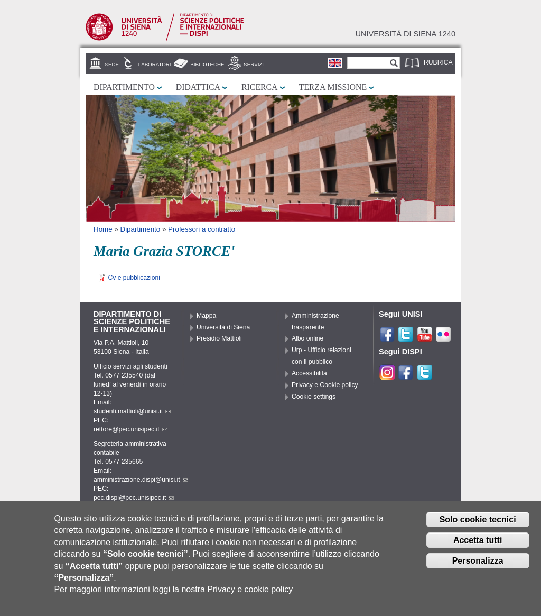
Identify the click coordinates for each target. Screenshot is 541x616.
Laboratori (154, 64)
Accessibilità (309, 373)
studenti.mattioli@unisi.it (132, 411)
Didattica (198, 86)
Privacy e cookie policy (250, 597)
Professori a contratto (201, 229)
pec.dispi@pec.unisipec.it (134, 497)
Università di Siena (223, 327)
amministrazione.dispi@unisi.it (141, 479)
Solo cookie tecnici (478, 527)
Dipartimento (124, 86)
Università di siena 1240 (405, 34)
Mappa (206, 315)
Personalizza (477, 568)
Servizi (254, 64)
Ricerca (259, 86)
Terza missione (333, 86)
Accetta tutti (477, 548)
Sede (112, 64)
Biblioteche (207, 64)
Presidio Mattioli (219, 338)
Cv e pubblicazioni (134, 277)
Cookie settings (313, 396)
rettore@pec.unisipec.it (130, 429)
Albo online (307, 338)
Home (103, 229)
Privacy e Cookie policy (325, 385)
